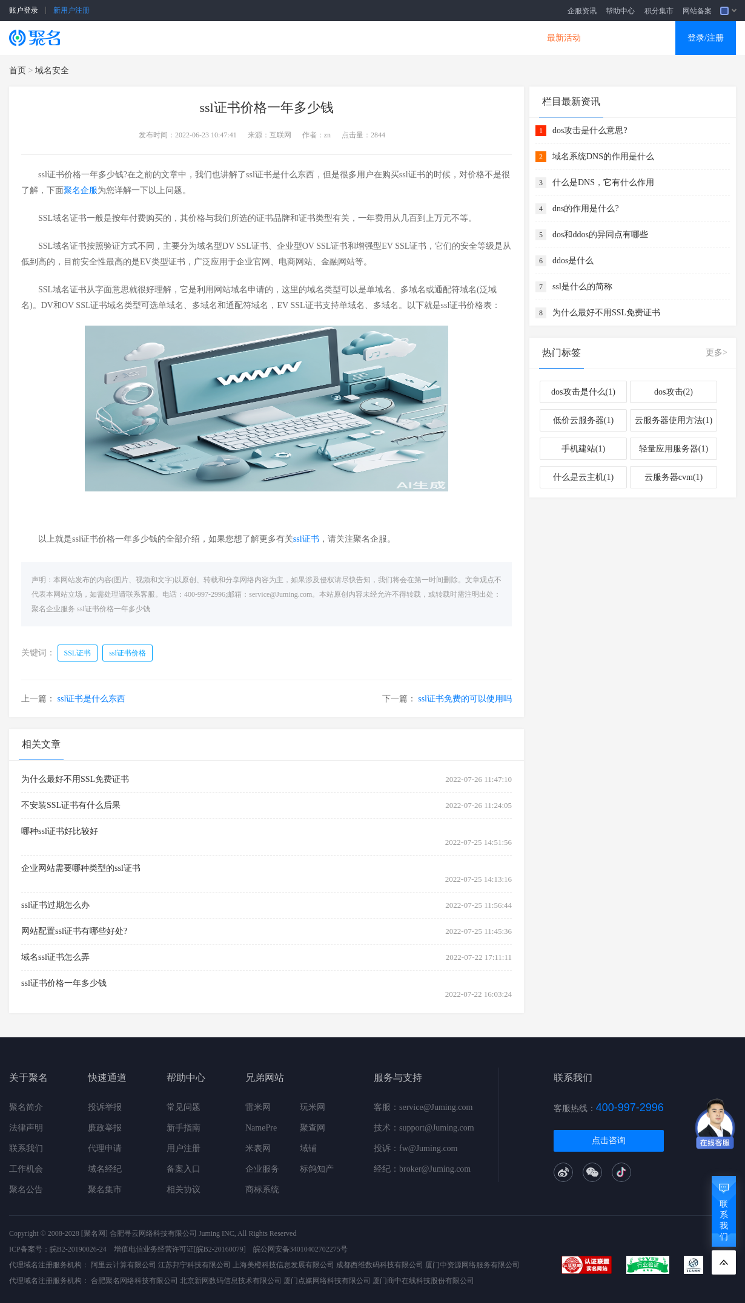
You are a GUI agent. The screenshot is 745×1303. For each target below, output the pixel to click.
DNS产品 (494, 37)
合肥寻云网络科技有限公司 (153, 1233)
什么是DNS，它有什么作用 (603, 182)
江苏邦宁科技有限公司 (194, 1265)
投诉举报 (105, 1107)
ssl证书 (306, 538)
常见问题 (183, 1107)
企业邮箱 (423, 37)
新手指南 (183, 1127)
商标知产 (353, 37)
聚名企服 (81, 190)
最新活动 (564, 37)
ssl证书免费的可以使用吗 (465, 698)
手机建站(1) (583, 448)
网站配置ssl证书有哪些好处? (74, 931)
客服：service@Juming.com (423, 1107)
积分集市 (659, 11)
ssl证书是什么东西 (92, 698)
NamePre (261, 1127)
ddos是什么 (573, 260)
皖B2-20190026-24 (78, 1249)
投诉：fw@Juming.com (416, 1148)
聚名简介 (26, 1107)
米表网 (258, 1148)
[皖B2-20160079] (220, 1249)
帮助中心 (620, 11)
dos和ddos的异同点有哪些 (600, 234)
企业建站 (283, 37)
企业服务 (262, 1168)
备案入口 (183, 1168)
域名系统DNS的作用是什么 (603, 156)
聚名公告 (26, 1189)
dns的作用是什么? (585, 208)
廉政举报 (105, 1127)
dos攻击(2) (673, 391)
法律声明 (26, 1127)
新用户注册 (71, 10)
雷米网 (258, 1107)
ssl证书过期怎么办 (55, 905)
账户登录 (23, 10)
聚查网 (312, 1127)
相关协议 (183, 1189)
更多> (716, 352)
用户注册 (183, 1148)
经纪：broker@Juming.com (422, 1168)
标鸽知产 (317, 1168)
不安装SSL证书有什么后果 (71, 805)
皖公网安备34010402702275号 (300, 1249)
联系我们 (26, 1148)
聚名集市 (105, 1189)
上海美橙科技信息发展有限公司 (283, 1265)
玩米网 (312, 1107)
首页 (17, 70)
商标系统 (262, 1189)
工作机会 (26, 1168)
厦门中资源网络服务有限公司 (472, 1265)
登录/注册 (705, 37)
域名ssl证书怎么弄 (55, 957)
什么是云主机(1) (583, 477)
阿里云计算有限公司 (123, 1265)
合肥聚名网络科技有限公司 (134, 1280)
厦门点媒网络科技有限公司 (327, 1280)
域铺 (308, 1148)
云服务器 (213, 37)
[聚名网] (94, 1233)
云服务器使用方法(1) (673, 420)
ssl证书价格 (127, 653)
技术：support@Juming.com (424, 1127)
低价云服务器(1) (583, 420)
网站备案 (697, 11)
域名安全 (52, 70)
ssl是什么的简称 (582, 286)
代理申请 (105, 1148)
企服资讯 (582, 11)
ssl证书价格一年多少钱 (113, 609)
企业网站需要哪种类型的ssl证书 (81, 868)
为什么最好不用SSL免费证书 (75, 779)
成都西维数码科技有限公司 (379, 1265)
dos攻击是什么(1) (583, 391)
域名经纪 (105, 1168)
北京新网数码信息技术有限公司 (231, 1280)
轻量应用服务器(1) (673, 448)
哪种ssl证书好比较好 (59, 831)
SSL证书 (143, 37)
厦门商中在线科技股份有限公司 (423, 1280)
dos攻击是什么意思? (589, 130)
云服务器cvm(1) (673, 477)
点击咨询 (609, 1140)
